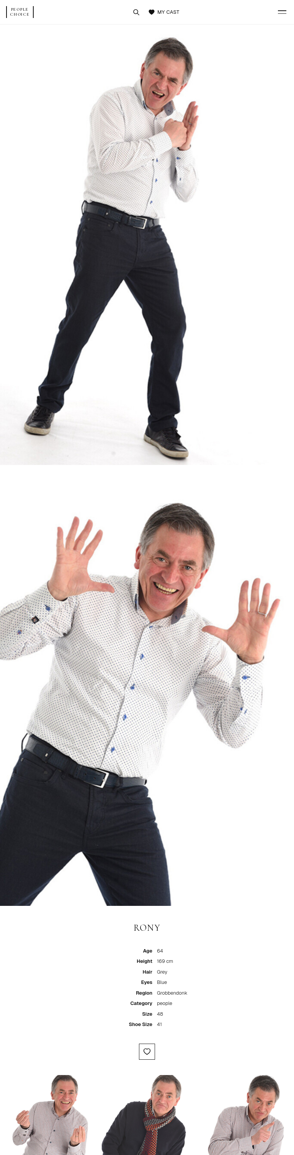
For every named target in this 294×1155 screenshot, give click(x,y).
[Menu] (282, 12)
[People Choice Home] (20, 12)
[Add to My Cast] (147, 1052)
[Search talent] (136, 12)
